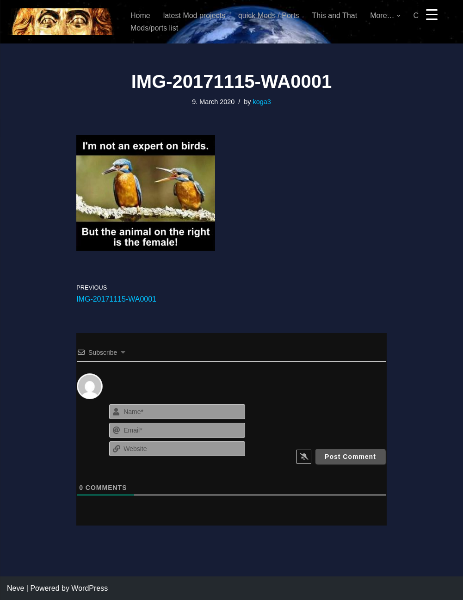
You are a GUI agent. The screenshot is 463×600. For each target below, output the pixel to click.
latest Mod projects (194, 15)
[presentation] (334, 420)
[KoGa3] (61, 21)
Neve (15, 588)
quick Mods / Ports (268, 15)
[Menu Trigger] (431, 14)
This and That (335, 15)
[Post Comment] (350, 456)
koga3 (262, 101)
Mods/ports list (154, 28)
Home (140, 15)
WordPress (89, 588)
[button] (399, 16)
